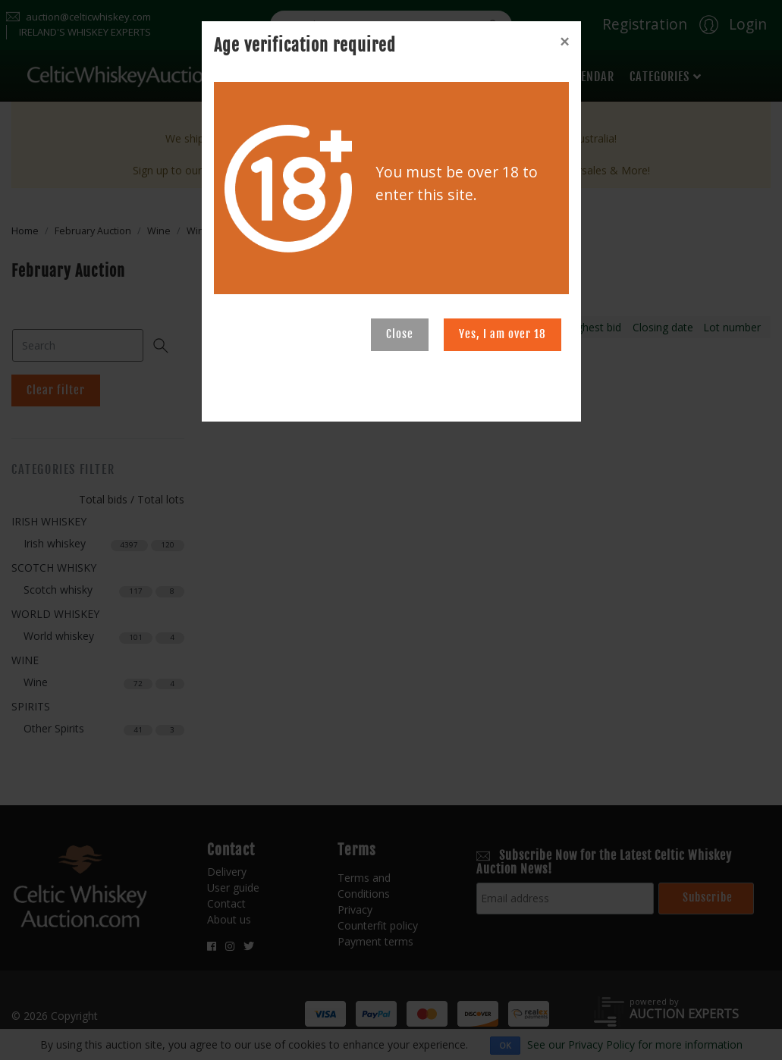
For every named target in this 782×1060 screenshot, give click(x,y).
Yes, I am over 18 (502, 334)
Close (399, 334)
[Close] (564, 41)
